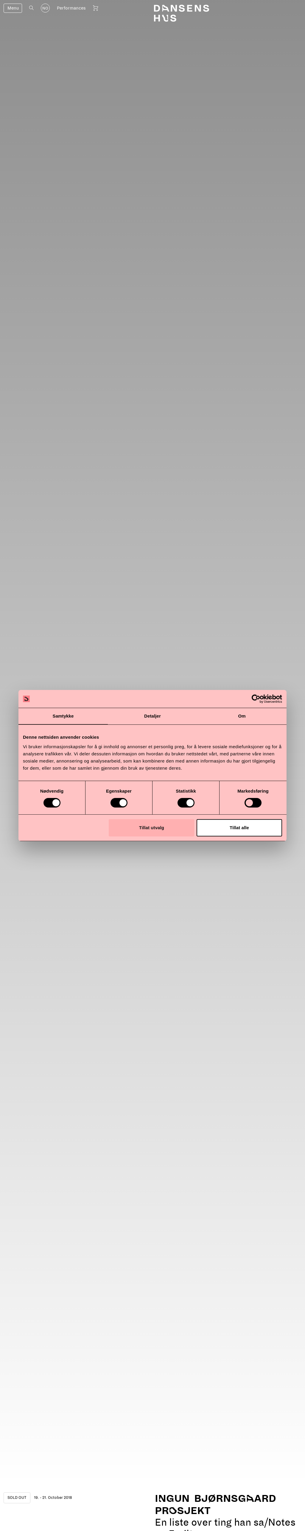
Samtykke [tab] (63, 715)
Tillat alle (239, 827)
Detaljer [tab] (152, 715)
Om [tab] (241, 715)
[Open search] (31, 8)
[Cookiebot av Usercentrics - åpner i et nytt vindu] (256, 698)
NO (45, 8)
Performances (71, 8)
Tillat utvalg (151, 827)
